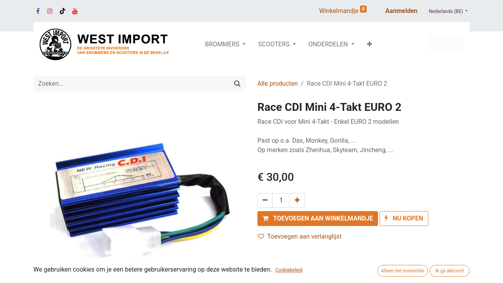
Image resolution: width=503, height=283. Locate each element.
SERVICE (445, 42)
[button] (369, 44)
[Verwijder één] (265, 200)
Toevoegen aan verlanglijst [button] (299, 236)
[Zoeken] (237, 83)
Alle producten (277, 83)
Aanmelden (402, 11)
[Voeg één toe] (297, 200)
